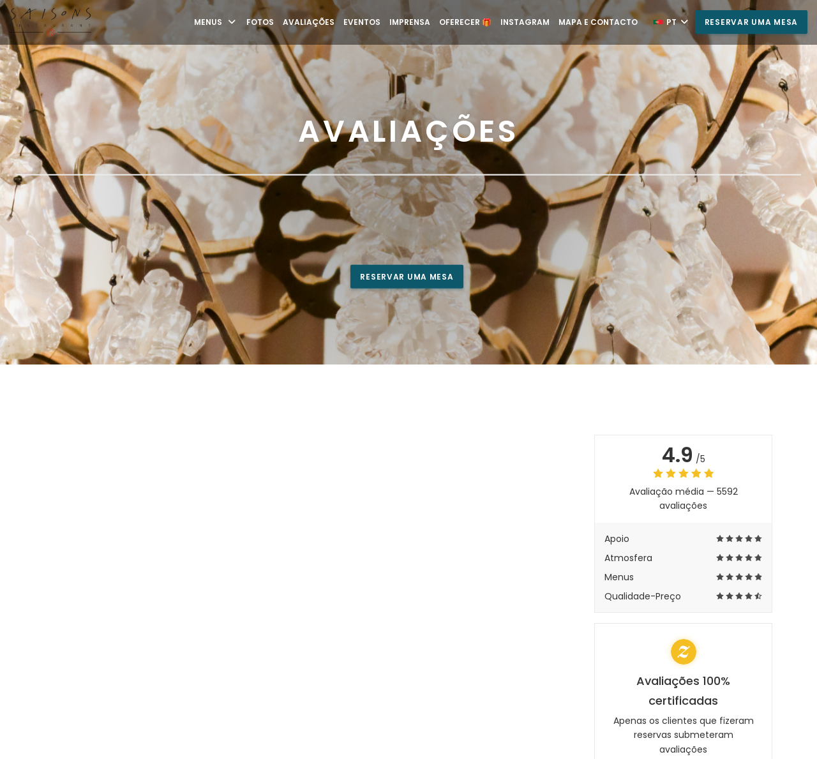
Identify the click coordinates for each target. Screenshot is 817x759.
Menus (215, 22)
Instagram (525, 22)
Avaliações (308, 22)
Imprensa (409, 22)
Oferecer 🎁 (465, 22)
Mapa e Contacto (598, 22)
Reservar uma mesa (751, 22)
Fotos (260, 22)
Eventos (361, 22)
